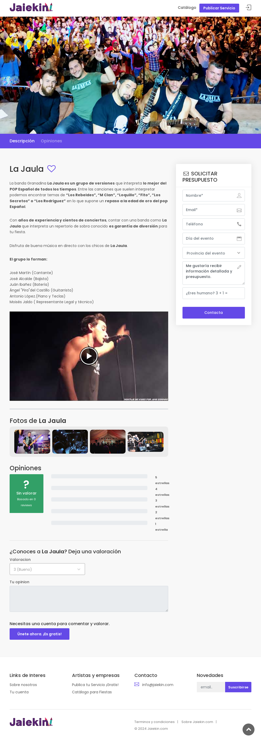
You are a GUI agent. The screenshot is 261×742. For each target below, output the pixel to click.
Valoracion (20, 559)
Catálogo (187, 7)
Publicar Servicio (219, 8)
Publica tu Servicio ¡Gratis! (95, 684)
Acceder (248, 8)
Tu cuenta (19, 692)
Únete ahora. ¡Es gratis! (39, 634)
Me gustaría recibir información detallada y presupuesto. (213, 273)
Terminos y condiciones (154, 721)
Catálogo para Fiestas (92, 692)
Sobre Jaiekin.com (197, 721)
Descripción (22, 141)
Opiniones (51, 141)
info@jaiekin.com (157, 684)
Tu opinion (19, 582)
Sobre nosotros (23, 684)
